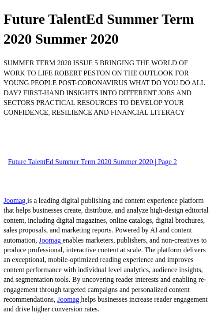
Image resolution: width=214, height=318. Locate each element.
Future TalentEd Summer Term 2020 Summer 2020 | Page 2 (92, 161)
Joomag (15, 200)
